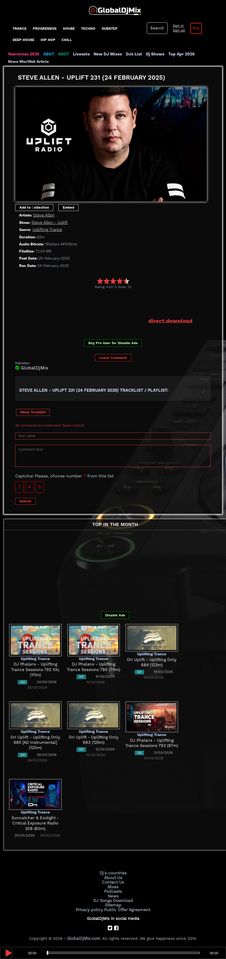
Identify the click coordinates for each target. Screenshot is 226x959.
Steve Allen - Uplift (49, 222)
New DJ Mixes (106, 54)
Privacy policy (90, 908)
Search (156, 28)
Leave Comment (113, 357)
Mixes (113, 886)
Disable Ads (115, 615)
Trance (19, 28)
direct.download (170, 321)
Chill (67, 40)
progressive (45, 28)
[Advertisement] (110, 303)
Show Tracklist (33, 412)
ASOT (62, 54)
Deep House (23, 40)
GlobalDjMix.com (84, 937)
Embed (68, 207)
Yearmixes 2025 (23, 54)
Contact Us (113, 881)
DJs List (131, 54)
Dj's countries (113, 872)
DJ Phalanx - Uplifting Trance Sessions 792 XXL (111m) (35, 669)
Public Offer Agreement (126, 908)
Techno (88, 28)
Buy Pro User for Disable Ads (113, 343)
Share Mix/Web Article (28, 61)
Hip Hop (48, 40)
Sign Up (178, 30)
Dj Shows (152, 54)
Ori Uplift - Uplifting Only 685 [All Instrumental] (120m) (35, 742)
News (113, 895)
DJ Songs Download (113, 899)
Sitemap (113, 903)
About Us (113, 877)
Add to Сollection (34, 207)
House (69, 28)
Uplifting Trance (47, 229)
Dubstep (109, 28)
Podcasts (113, 890)
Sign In (177, 26)
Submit (25, 501)
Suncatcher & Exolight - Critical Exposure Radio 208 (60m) (35, 823)
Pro (195, 28)
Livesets (80, 54)
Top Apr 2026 (178, 54)
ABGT (47, 54)
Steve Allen (43, 215)
